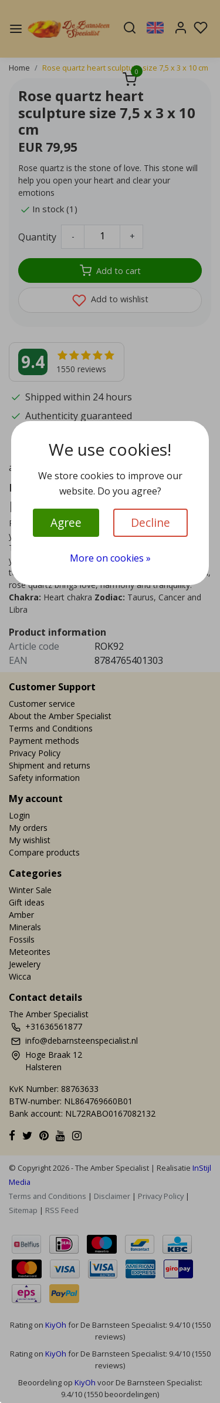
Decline (150, 522)
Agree (66, 522)
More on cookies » (110, 558)
